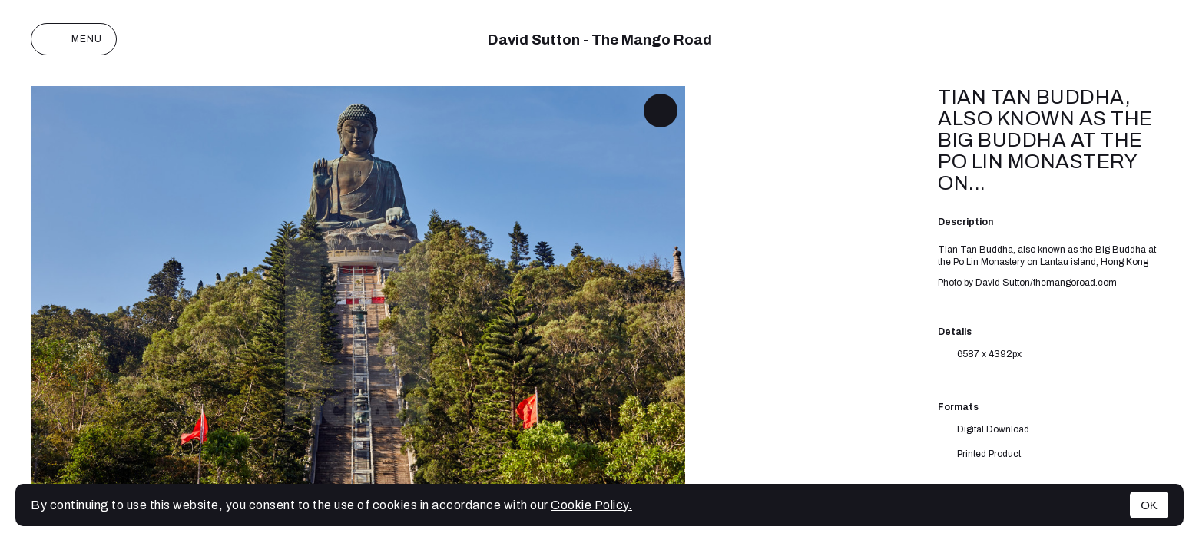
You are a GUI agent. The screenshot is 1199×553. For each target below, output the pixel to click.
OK (1149, 505)
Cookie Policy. (591, 505)
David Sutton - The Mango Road (600, 39)
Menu (73, 39)
